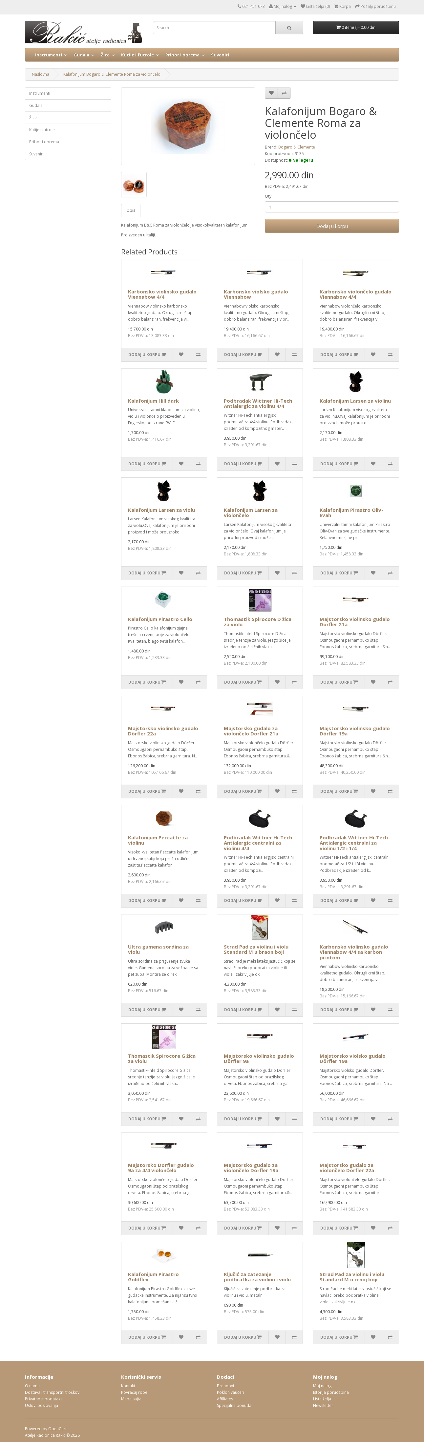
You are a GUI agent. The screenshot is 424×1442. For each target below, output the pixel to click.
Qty (268, 196)
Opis (130, 210)
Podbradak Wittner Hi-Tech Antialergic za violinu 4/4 (258, 403)
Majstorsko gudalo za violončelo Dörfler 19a (251, 1168)
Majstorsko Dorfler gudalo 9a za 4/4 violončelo (161, 1168)
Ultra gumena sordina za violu (158, 949)
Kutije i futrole (137, 55)
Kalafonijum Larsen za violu (161, 510)
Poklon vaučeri (230, 1392)
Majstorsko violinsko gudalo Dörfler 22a (163, 731)
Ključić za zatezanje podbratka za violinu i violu (257, 1277)
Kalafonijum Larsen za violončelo (251, 513)
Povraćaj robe (134, 1392)
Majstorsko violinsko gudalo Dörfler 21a (355, 622)
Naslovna (40, 74)
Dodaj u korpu (332, 226)
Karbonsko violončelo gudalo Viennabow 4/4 (356, 294)
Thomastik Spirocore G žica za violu (162, 1058)
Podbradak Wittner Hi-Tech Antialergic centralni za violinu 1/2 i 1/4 (354, 842)
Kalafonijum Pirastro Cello (160, 619)
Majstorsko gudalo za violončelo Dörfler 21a (251, 731)
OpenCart (57, 1429)
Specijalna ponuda (234, 1405)
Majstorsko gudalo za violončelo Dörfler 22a (347, 1168)
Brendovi (225, 1386)
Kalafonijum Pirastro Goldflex (153, 1277)
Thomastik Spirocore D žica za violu (257, 622)
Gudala (81, 55)
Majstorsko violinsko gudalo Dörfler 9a (259, 1058)
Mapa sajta (131, 1399)
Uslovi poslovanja (41, 1405)
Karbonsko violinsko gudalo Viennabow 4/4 (162, 294)
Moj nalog (322, 1386)
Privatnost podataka (44, 1399)
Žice (105, 55)
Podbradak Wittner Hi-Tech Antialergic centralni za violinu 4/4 (258, 842)
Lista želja (322, 1399)
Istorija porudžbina (331, 1392)
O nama (32, 1386)
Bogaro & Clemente (296, 147)
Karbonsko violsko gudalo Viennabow (256, 294)
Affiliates (225, 1399)
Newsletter (323, 1405)
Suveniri (220, 55)
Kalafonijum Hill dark (153, 400)
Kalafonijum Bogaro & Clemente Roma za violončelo (111, 74)
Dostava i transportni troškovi (52, 1392)
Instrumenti (48, 55)
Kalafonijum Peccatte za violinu (158, 840)
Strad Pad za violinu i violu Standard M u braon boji (256, 949)
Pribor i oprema (182, 55)
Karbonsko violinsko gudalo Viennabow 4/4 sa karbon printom (354, 952)
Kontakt (128, 1386)
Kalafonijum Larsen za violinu (355, 400)
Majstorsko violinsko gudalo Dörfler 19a (355, 731)
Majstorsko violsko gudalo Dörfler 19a (353, 1058)
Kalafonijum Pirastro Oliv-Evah (351, 513)
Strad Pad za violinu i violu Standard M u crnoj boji (352, 1277)
